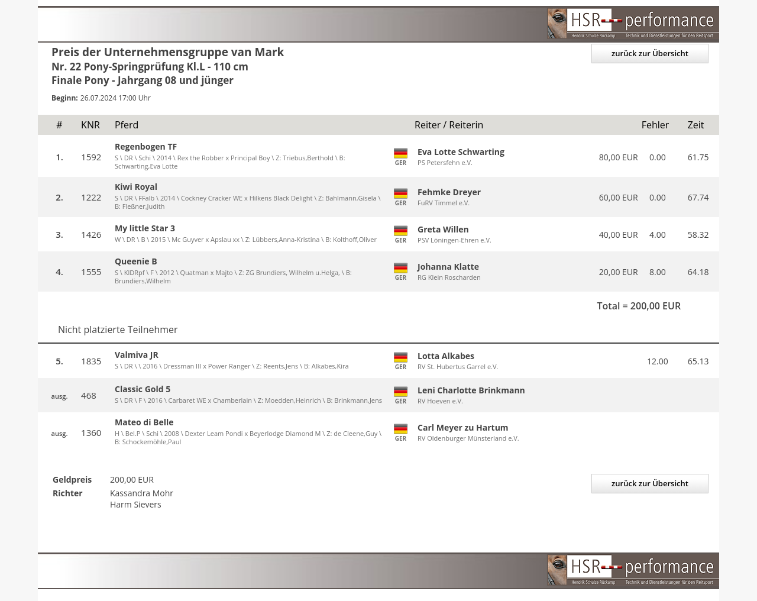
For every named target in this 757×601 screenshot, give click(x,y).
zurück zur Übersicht (650, 53)
